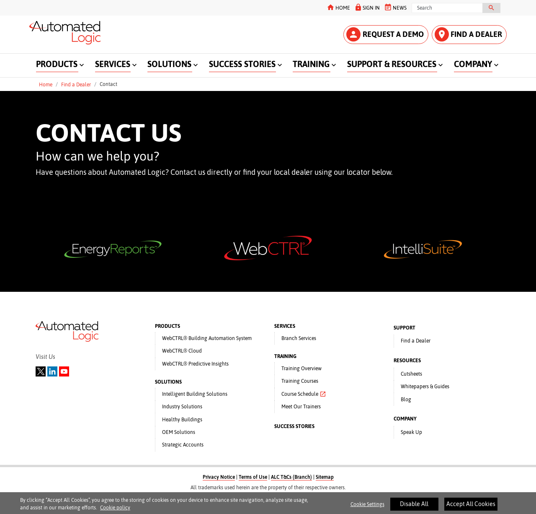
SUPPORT (404, 328)
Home (45, 84)
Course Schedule (303, 394)
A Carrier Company (268, 495)
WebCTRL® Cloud (182, 351)
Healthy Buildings (182, 420)
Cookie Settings (367, 507)
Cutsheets (411, 374)
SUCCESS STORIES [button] (242, 64)
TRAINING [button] (311, 64)
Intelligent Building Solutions (194, 394)
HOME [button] (338, 7)
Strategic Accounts (183, 445)
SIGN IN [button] (366, 7)
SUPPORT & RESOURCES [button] (391, 64)
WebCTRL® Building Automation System (207, 338)
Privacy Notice (219, 477)
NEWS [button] (395, 7)
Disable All (414, 507)
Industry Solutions (182, 407)
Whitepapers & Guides (425, 386)
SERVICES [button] (112, 64)
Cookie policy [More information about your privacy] (115, 511)
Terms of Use (253, 477)
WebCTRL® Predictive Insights (195, 364)
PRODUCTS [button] (56, 64)
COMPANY (405, 419)
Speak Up (411, 432)
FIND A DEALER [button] (468, 34)
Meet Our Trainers (301, 407)
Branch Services (298, 338)
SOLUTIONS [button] (169, 64)
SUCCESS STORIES (294, 426)
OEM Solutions (178, 432)
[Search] (447, 8)
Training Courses (299, 381)
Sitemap (325, 477)
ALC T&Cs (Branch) (291, 477)
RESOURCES (407, 360)
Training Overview (301, 368)
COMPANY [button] (473, 64)
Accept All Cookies (470, 507)
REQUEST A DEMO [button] (385, 34)
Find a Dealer (76, 84)
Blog (406, 399)
